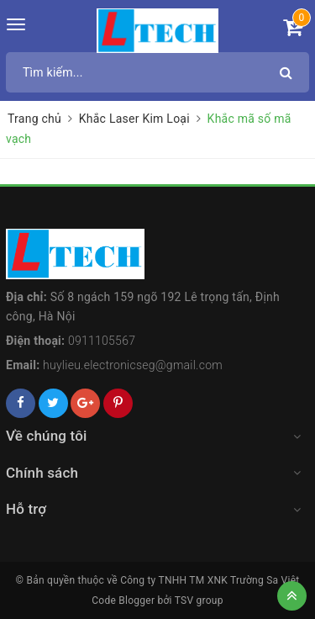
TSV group (199, 600)
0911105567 (101, 340)
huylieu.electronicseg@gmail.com (133, 365)
